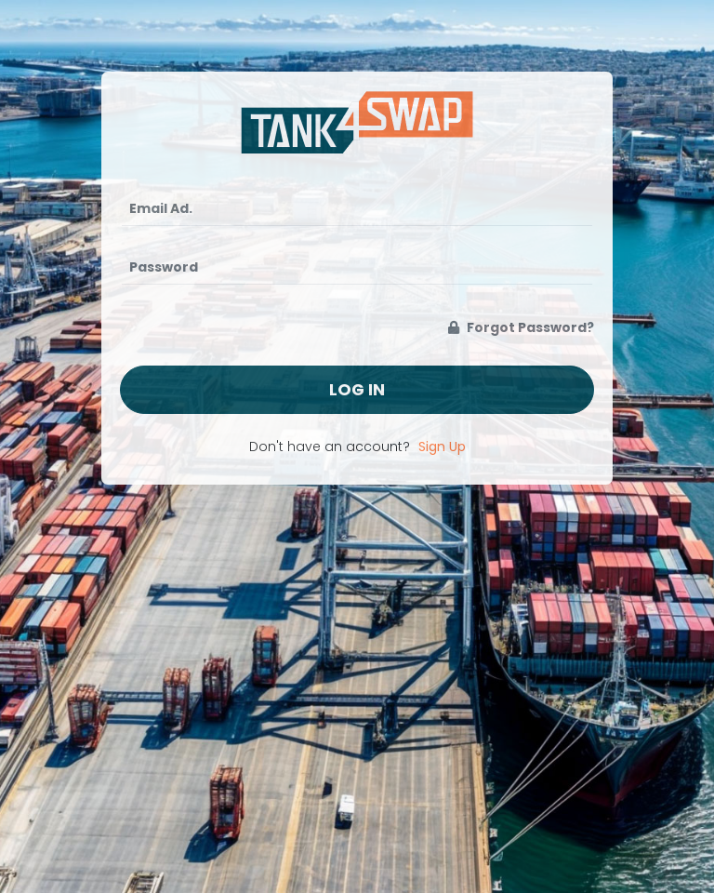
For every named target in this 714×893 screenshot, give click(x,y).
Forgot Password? (521, 327)
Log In (357, 390)
